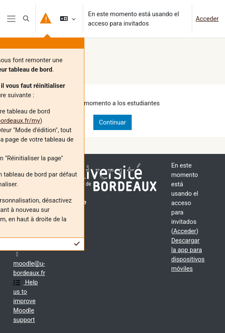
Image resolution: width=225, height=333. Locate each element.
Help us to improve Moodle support (25, 301)
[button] (26, 19)
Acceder (207, 19)
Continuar (112, 122)
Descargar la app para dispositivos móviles (188, 254)
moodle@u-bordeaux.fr (29, 264)
